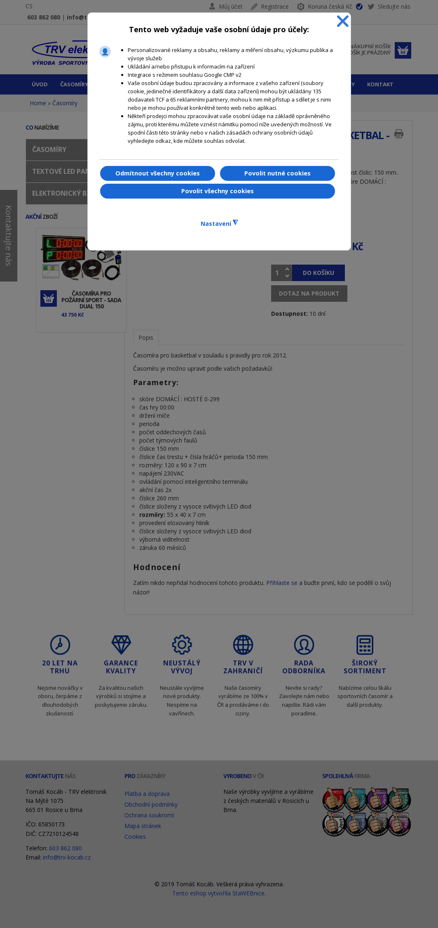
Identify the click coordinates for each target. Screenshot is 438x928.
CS (29, 6)
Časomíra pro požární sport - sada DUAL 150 (91, 299)
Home (38, 103)
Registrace (275, 6)
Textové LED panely (67, 171)
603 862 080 (43, 17)
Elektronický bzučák (70, 193)
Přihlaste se (281, 583)
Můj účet (231, 6)
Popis (145, 337)
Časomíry (64, 103)
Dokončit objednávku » (403, 50)
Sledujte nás (388, 7)
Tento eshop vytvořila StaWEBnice (218, 893)
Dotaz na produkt (309, 293)
